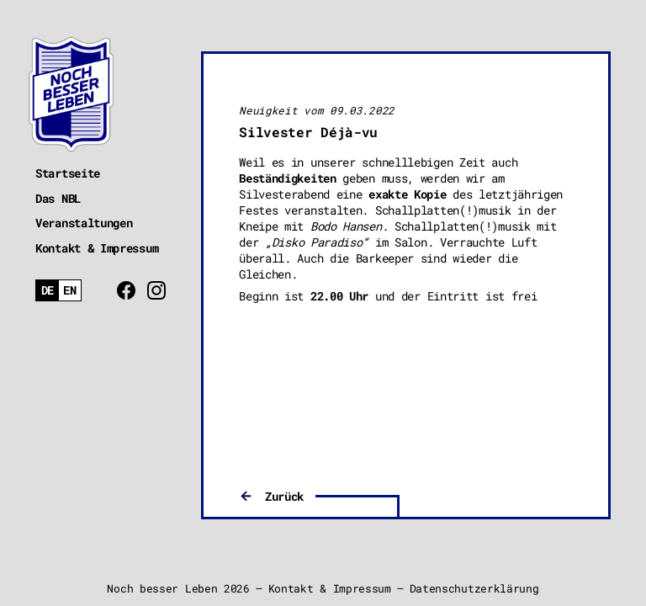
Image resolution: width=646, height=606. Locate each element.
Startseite (67, 173)
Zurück (284, 496)
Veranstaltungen (84, 223)
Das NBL (58, 198)
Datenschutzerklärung (474, 588)
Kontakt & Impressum (96, 248)
